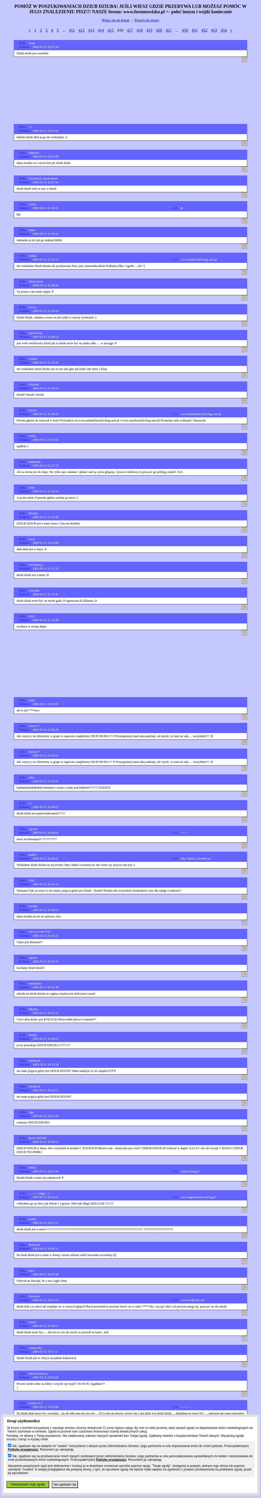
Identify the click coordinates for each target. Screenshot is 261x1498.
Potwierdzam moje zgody (28, 1484)
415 (111, 30)
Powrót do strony (147, 20)
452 (204, 30)
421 (169, 30)
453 (214, 30)
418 (140, 30)
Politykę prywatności (23, 1449)
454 (224, 30)
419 (149, 30)
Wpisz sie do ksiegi (115, 20)
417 (130, 30)
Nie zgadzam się (65, 1484)
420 (159, 30)
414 (101, 30)
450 (185, 30)
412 (82, 30)
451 (195, 30)
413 (91, 30)
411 (72, 30)
